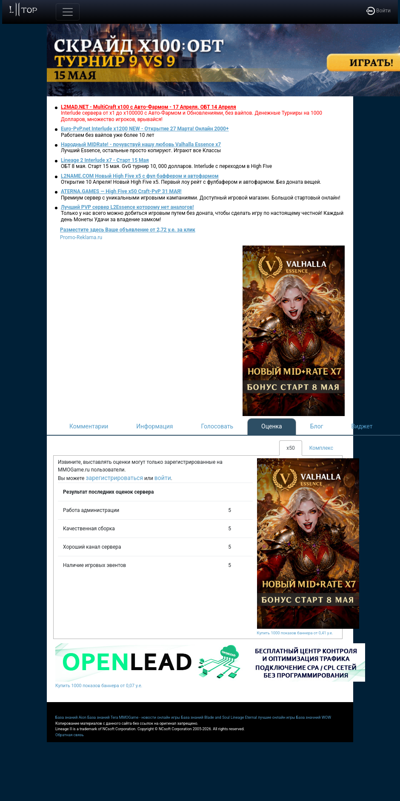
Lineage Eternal (244, 717)
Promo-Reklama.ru (81, 237)
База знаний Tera (102, 717)
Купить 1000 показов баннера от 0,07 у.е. (98, 685)
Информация (154, 426)
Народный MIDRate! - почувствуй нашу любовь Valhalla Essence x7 (141, 144)
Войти (378, 11)
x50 (290, 448)
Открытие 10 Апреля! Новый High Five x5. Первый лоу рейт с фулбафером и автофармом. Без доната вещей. (191, 182)
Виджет (362, 426)
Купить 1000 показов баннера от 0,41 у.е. (295, 632)
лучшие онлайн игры (276, 717)
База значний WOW (313, 717)
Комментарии (88, 426)
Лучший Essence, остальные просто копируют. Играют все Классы (141, 150)
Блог (316, 426)
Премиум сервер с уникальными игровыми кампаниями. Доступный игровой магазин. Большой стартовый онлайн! (200, 198)
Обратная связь (69, 735)
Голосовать (217, 426)
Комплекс (321, 448)
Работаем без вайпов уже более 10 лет (107, 135)
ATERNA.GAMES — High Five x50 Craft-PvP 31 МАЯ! (121, 191)
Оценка (271, 426)
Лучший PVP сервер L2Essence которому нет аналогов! (127, 207)
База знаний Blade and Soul (205, 717)
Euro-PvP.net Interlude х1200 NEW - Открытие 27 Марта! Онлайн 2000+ (145, 129)
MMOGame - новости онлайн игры (149, 717)
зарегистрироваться (114, 477)
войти (162, 477)
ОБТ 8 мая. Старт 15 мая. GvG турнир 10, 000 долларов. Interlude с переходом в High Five (166, 166)
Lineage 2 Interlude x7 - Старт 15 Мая (105, 160)
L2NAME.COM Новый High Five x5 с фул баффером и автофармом (140, 176)
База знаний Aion (70, 717)
